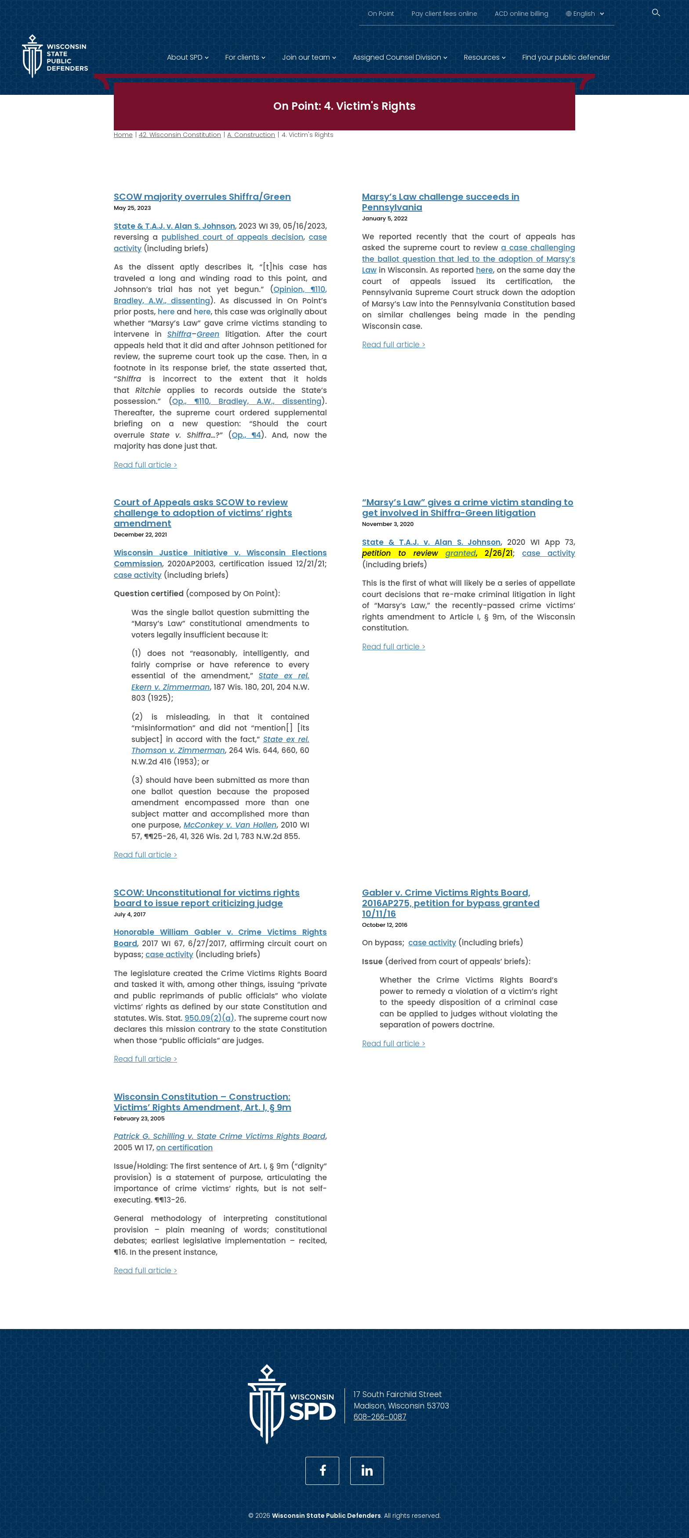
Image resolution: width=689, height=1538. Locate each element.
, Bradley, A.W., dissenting (265, 401)
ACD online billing (521, 13)
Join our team (306, 57)
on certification (184, 1147)
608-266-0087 (380, 1417)
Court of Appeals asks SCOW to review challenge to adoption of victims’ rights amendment (203, 512)
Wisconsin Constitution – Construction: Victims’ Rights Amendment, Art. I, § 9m (202, 1101)
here (166, 311)
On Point (381, 13)
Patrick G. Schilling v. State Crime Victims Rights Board (219, 1136)
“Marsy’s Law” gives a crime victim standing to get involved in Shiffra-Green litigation (467, 507)
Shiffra (179, 334)
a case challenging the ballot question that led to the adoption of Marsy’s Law (468, 258)
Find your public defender (566, 57)
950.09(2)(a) (209, 1017)
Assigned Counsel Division (397, 57)
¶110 (318, 289)
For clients (242, 57)
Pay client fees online (444, 13)
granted (461, 553)
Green (208, 334)
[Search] (656, 12)
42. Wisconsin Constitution (180, 134)
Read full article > (145, 464)
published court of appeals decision (232, 237)
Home (123, 134)
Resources (482, 57)
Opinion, (291, 289)
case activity (138, 574)
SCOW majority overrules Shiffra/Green (202, 197)
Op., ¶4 (246, 434)
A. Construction (251, 134)
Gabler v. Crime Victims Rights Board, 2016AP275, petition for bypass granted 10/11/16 (451, 902)
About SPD (185, 57)
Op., (183, 401)
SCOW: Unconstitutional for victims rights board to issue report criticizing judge (207, 897)
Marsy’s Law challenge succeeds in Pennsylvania (440, 202)
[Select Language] (589, 13)
